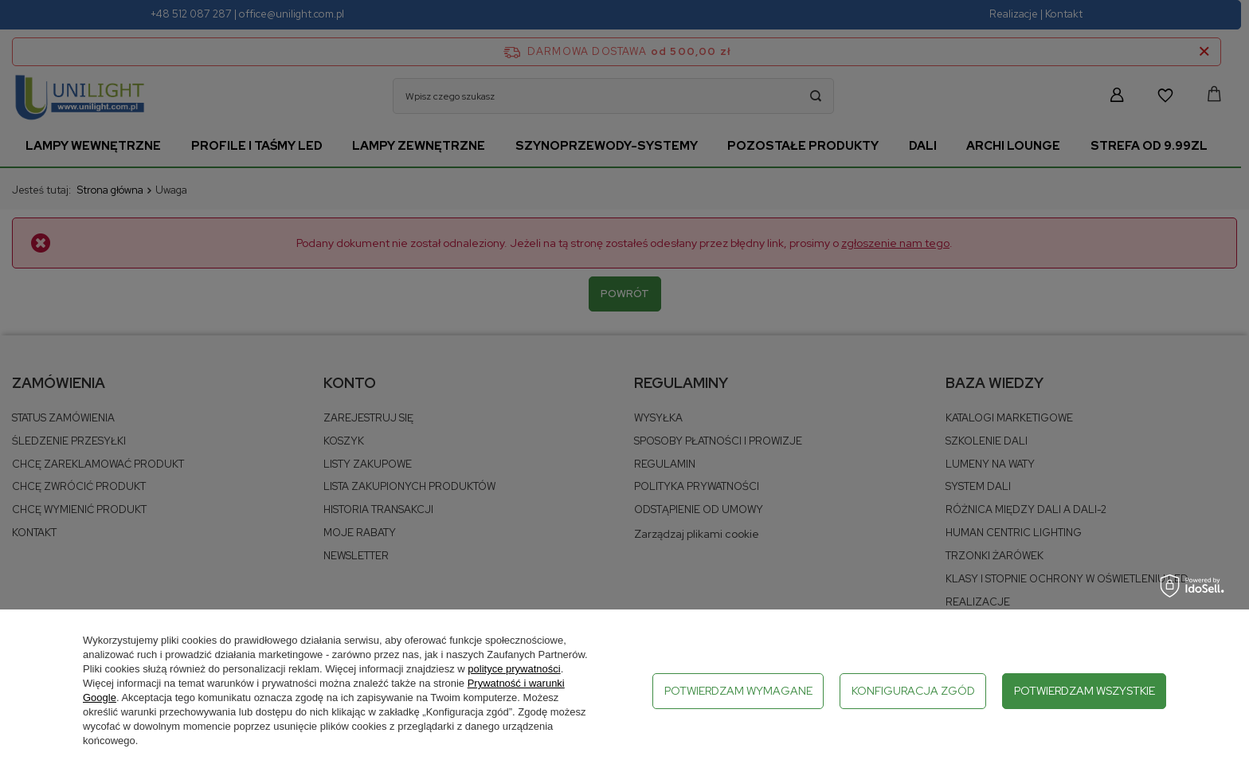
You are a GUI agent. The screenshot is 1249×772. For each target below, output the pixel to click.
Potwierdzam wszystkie (1084, 691)
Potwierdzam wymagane (738, 691)
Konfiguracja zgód (913, 691)
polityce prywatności (514, 669)
